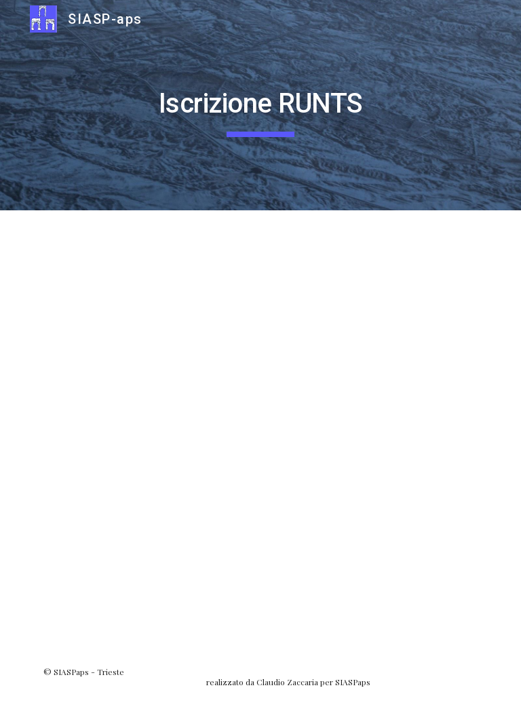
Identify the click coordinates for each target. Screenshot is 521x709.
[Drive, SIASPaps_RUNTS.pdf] (260, 428)
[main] (260, 105)
